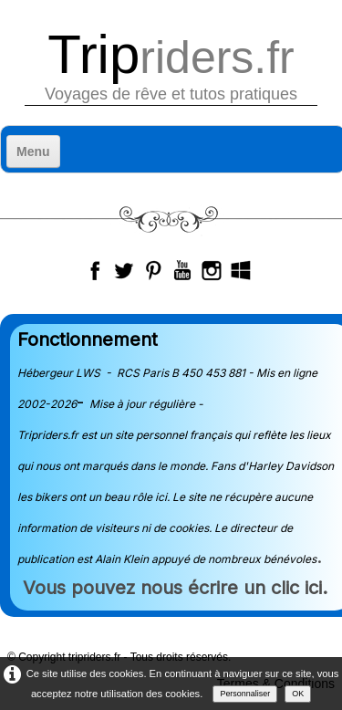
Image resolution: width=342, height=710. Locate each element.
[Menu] (33, 151)
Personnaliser (245, 693)
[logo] (171, 65)
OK (298, 693)
